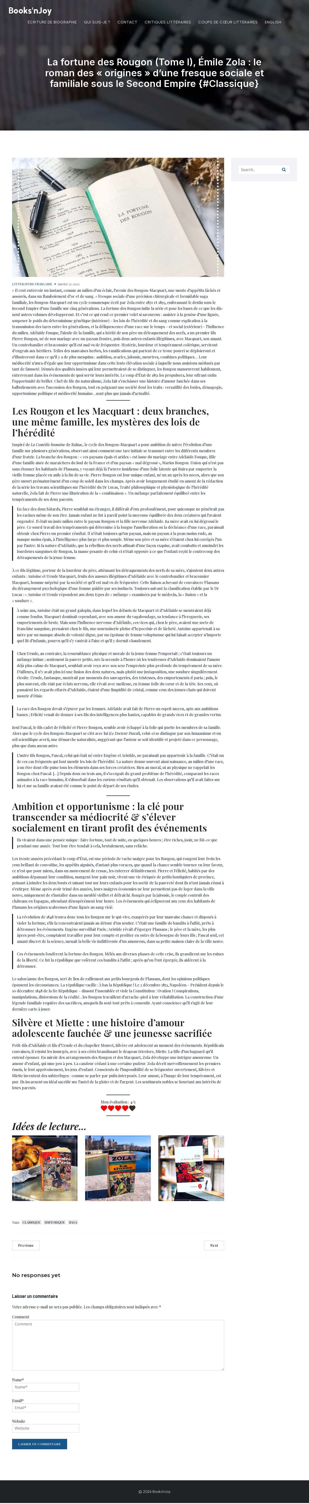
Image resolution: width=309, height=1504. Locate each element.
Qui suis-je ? (97, 22)
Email (18, 1401)
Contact (127, 22)
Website (18, 1422)
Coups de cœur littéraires (228, 22)
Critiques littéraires (168, 22)
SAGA (73, 1223)
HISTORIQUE (55, 1223)
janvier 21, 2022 (69, 285)
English (273, 22)
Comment (20, 1317)
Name (18, 1380)
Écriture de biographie (52, 22)
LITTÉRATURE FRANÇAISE (32, 285)
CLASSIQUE (31, 1223)
